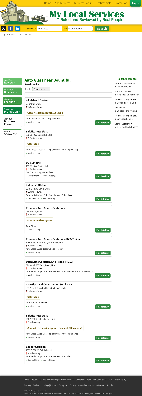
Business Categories (59, 385)
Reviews (36, 385)
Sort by (28, 89)
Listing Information (48, 379)
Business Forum (13, 121)
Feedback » (13, 101)
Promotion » (13, 110)
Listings (45, 385)
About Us (35, 379)
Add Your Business (66, 379)
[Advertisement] (71, 56)
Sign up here (75, 385)
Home (26, 379)
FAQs (110, 379)
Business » (13, 91)
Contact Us (81, 379)
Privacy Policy (120, 379)
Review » (13, 81)
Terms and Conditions (96, 379)
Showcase (13, 133)
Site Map (27, 385)
